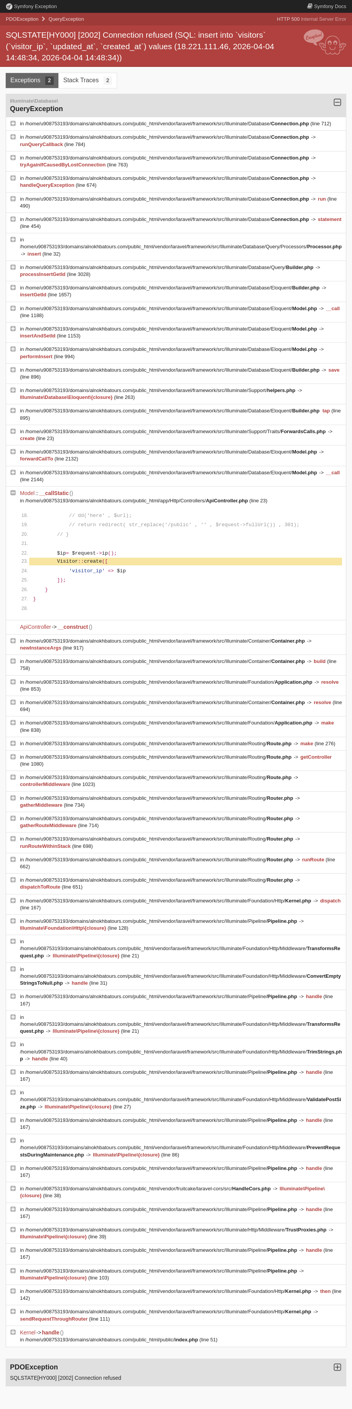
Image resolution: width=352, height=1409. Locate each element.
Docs (326, 6)
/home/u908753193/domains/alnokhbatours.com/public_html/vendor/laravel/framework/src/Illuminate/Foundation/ (169, 682)
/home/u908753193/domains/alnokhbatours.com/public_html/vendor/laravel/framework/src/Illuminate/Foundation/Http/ (169, 901)
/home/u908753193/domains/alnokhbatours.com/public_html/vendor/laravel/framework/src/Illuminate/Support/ (161, 390)
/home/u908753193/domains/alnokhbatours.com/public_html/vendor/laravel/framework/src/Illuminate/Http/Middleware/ (176, 1230)
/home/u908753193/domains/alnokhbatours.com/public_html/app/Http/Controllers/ (137, 500)
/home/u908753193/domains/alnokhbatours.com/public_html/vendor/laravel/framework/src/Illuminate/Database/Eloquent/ (173, 288)
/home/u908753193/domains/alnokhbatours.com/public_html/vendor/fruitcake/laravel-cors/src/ (148, 1188)
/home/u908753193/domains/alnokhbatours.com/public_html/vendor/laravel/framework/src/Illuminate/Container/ (165, 641)
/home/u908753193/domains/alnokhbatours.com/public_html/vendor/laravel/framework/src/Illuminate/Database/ (168, 123)
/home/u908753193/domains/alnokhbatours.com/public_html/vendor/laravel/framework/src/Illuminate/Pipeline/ (162, 921)
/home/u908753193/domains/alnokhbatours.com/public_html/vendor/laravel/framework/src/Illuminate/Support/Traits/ (176, 431)
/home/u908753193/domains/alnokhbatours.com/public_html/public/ (112, 1340)
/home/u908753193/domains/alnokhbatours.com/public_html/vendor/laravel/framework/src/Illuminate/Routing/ (159, 743)
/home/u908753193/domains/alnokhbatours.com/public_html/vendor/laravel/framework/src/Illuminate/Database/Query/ (170, 267)
